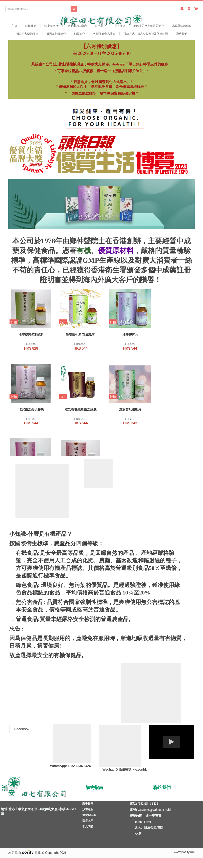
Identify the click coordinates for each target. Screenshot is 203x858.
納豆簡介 (79, 33)
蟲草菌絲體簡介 (182, 25)
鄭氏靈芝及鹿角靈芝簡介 (148, 25)
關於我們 (30, 25)
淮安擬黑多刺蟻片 (30, 335)
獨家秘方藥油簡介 (27, 33)
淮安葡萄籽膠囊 (125, 410)
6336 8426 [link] (83, 766)
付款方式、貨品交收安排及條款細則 (146, 33)
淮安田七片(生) (173, 410)
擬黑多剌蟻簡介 (56, 33)
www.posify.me (184, 852)
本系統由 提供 (25, 852)
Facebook (22, 729)
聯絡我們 (181, 33)
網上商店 (51, 25)
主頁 (14, 25)
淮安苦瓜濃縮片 (78, 410)
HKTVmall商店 (77, 25)
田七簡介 (100, 25)
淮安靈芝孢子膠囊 (173, 335)
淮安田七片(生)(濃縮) (77, 335)
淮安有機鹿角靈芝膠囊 (30, 410)
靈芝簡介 (119, 25)
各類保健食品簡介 (104, 33)
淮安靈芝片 (125, 335)
